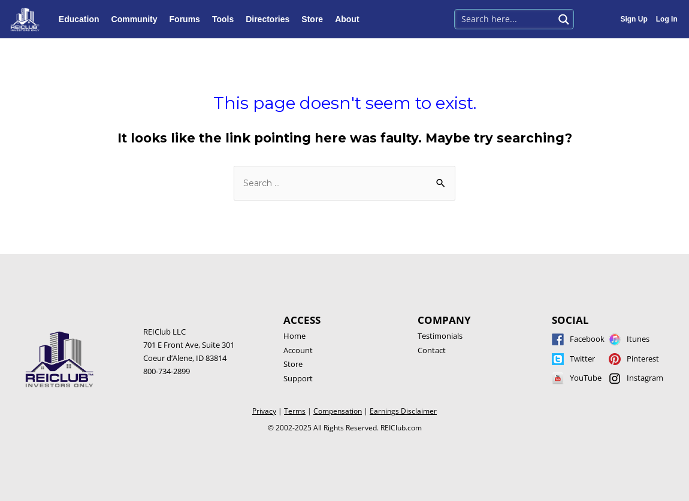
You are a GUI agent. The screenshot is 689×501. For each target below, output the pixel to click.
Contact (432, 350)
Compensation (337, 411)
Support (298, 378)
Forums (188, 19)
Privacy (264, 411)
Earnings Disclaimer (403, 411)
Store (315, 19)
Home (294, 335)
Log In (667, 19)
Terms (295, 411)
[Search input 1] (504, 18)
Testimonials (440, 335)
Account (298, 350)
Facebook (587, 338)
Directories (270, 19)
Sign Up (633, 19)
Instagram (645, 377)
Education (82, 19)
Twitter (582, 358)
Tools (226, 19)
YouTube (586, 377)
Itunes (638, 338)
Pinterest (643, 358)
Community (137, 19)
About (350, 19)
